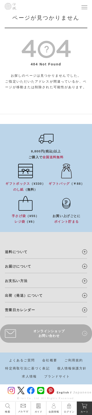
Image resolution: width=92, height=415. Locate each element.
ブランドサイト (57, 376)
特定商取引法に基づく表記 (27, 368)
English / (64, 392)
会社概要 (49, 360)
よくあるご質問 (22, 360)
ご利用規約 (74, 360)
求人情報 (29, 376)
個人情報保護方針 (72, 368)
